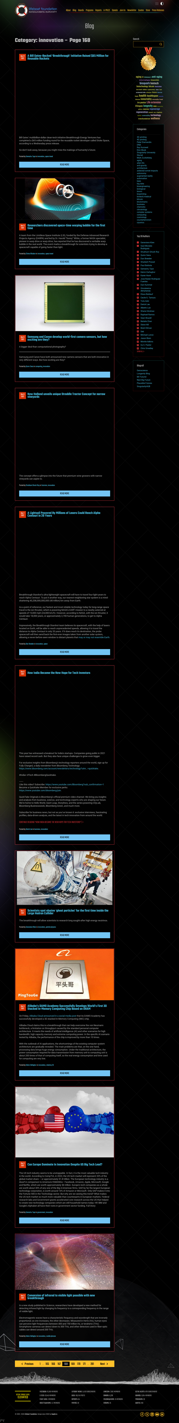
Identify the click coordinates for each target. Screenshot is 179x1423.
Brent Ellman (146, 328)
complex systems (144, 212)
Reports (98, 10)
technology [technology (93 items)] (156, 115)
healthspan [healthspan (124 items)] (152, 96)
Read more (64, 165)
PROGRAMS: (139, 1399)
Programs (89, 10)
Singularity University (146, 152)
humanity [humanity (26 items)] (161, 96)
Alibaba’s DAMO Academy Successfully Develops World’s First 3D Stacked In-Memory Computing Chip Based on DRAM (67, 1007)
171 (84, 1364)
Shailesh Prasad (148, 262)
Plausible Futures (144, 383)
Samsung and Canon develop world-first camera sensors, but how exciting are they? (67, 338)
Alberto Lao (146, 308)
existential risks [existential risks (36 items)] (141, 93)
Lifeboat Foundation (31, 1414)
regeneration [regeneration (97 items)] (142, 112)
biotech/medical (144, 196)
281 (92, 1364)
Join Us (122, 10)
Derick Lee (29, 829)
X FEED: (43, 1395)
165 (47, 1364)
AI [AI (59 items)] (143, 77)
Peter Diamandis (144, 142)
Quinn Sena (29, 366)
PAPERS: (75, 1403)
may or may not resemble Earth (94, 637)
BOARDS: (138, 1395)
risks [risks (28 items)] (155, 112)
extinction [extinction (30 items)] (148, 92)
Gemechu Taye (30, 156)
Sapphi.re (54, 1414)
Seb (142, 331)
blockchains (142, 202)
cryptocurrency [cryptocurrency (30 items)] (151, 90)
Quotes (141, 10)
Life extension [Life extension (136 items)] (154, 102)
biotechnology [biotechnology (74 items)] (142, 86)
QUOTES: (138, 1403)
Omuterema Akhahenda (146, 289)
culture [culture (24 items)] (157, 89)
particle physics (51, 927)
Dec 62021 (22, 673)
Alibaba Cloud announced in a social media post (52, 1016)
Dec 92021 (22, 338)
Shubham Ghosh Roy (33, 485)
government (41, 1212)
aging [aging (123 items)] (138, 77)
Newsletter (131, 10)
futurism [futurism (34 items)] (159, 93)
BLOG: (74, 1395)
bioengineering (143, 186)
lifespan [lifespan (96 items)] (139, 106)
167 (59, 1364)
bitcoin (140, 199)
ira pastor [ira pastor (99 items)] (141, 102)
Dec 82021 (22, 395)
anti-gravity (142, 165)
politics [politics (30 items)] (140, 109)
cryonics (140, 222)
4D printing (142, 139)
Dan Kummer (146, 285)
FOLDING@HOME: (109, 1399)
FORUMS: (107, 1403)
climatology (142, 209)
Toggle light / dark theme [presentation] (162, 3)
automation (142, 178)
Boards (81, 10)
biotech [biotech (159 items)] (154, 83)
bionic (139, 191)
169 (73, 1364)
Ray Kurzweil (142, 147)
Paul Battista (146, 265)
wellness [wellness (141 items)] (155, 118)
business (37, 829)
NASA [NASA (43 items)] (155, 106)
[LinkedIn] (152, 1414)
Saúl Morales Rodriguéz (146, 247)
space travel (49, 156)
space (45, 644)
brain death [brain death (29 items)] (139, 90)
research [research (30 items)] (151, 112)
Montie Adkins (147, 341)
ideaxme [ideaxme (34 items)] (137, 100)
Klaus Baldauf (147, 294)
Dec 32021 (22, 1007)
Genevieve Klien (31, 927)
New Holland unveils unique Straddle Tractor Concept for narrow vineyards (66, 395)
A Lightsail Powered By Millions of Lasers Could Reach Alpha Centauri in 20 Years (63, 514)
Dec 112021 (22, 227)
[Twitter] (147, 1414)
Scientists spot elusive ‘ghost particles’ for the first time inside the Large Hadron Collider (67, 912)
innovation (40, 156)
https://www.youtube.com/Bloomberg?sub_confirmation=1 (75, 784)
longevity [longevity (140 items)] (148, 106)
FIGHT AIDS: (45, 1399)
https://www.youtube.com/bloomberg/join (40, 790)
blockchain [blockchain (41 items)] (158, 87)
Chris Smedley (147, 348)
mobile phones (51, 1336)
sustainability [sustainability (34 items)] (146, 116)
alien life (140, 163)
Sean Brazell (146, 318)
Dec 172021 (22, 57)
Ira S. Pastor (146, 345)
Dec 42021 (22, 912)
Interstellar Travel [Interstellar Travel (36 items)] (157, 100)
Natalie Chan (146, 321)
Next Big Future (143, 380)
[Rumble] (162, 1414)
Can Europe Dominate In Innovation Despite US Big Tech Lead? (64, 1164)
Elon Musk (141, 150)
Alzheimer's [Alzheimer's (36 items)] (147, 77)
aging (139, 160)
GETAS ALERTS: (140, 1391)
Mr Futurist (141, 377)
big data (140, 183)
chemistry (141, 207)
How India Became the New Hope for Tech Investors (58, 672)
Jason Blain (146, 338)
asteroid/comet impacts (147, 171)
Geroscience (142, 370)
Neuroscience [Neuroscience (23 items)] (160, 106)
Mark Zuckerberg (144, 158)
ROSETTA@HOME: (47, 1403)
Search (161, 44)
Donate (115, 10)
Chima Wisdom (31, 253)
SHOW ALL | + (140, 351)
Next (102, 1364)
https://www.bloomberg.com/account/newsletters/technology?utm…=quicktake (58, 768)
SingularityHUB (143, 386)
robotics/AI (50, 1065)
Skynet (140, 155)
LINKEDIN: (107, 1391)
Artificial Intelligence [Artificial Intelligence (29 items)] (144, 80)
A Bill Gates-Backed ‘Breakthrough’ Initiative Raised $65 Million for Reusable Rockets (68, 57)
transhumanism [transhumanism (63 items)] (144, 119)
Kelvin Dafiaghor (31, 1065)
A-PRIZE (107, 10)
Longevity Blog (143, 373)
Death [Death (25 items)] (160, 89)
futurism (44, 485)
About (68, 10)
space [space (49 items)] (139, 115)
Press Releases (158, 10)
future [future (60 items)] (154, 92)
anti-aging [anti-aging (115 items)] (157, 77)
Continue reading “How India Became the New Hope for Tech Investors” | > (51, 822)
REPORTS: (76, 1399)
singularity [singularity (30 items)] (159, 112)
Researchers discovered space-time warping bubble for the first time (66, 227)
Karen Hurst (146, 275)
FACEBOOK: (44, 1391)
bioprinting (141, 194)
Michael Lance (147, 335)
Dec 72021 (22, 514)
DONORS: (107, 1395)
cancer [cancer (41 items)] (145, 90)
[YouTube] (157, 1414)
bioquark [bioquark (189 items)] (145, 83)
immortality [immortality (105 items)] (146, 99)
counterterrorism (144, 220)
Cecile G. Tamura (148, 297)
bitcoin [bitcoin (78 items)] (151, 86)
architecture (142, 168)
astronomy (141, 173)
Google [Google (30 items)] (136, 96)
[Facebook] (142, 1414)
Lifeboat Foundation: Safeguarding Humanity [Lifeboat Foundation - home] (36, 10)
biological (141, 189)
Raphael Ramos (148, 314)
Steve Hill (145, 324)
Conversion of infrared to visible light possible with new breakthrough (61, 1297)
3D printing (142, 137)
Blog (74, 10)
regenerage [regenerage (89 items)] (155, 109)
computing (38, 366)
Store (148, 10)
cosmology (142, 217)
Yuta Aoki (145, 301)
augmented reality (145, 176)
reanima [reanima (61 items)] (146, 109)
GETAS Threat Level (23, 1396)
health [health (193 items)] (142, 96)
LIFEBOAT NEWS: (78, 1391)
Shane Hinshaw (147, 311)
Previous (29, 1364)
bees (139, 181)
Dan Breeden (30, 644)
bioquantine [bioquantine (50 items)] (155, 80)
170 (78, 1364)
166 (53, 1364)
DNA (139, 145)
